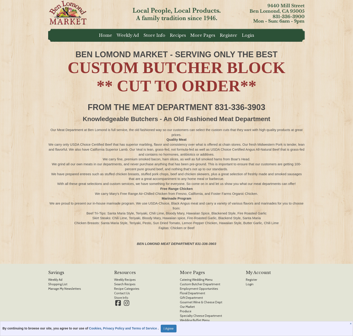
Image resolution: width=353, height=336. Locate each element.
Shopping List (57, 284)
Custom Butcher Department (200, 284)
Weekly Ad (128, 35)
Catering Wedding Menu (196, 280)
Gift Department (191, 298)
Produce (185, 311)
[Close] (351, 323)
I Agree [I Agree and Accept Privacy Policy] (169, 328)
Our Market (187, 307)
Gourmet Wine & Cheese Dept (201, 302)
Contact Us (122, 293)
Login (248, 35)
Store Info (154, 35)
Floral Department (192, 293)
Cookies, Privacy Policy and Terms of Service (123, 328)
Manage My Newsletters (64, 289)
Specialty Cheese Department (201, 316)
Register (228, 35)
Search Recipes (125, 284)
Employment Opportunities (199, 289)
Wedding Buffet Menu (195, 320)
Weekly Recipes (125, 280)
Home (105, 35)
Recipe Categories (126, 289)
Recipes (178, 35)
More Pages (202, 35)
